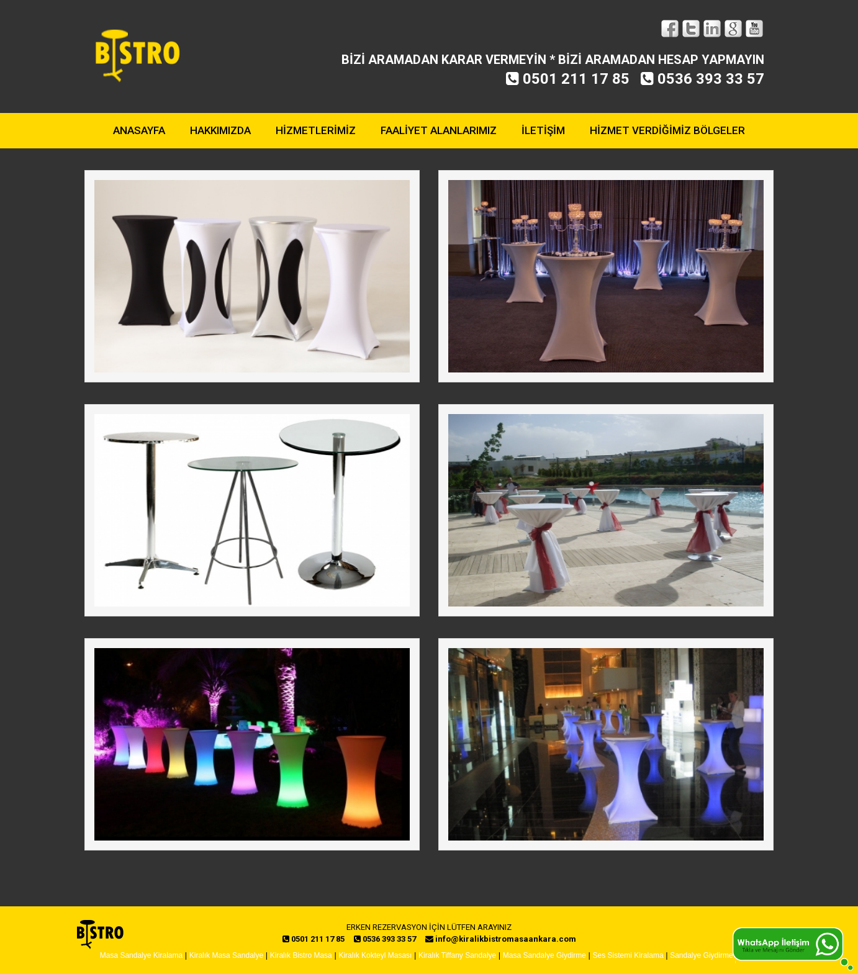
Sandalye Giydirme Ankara (714, 955)
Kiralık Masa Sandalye (226, 955)
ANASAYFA (139, 130)
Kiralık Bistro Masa (301, 955)
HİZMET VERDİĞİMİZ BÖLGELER (667, 130)
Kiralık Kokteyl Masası (375, 955)
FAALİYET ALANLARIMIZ (439, 130)
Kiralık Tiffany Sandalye (457, 955)
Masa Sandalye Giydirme (544, 955)
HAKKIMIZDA (220, 130)
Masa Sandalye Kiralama (141, 955)
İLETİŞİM (543, 130)
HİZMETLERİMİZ (316, 130)
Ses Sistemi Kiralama (628, 955)
